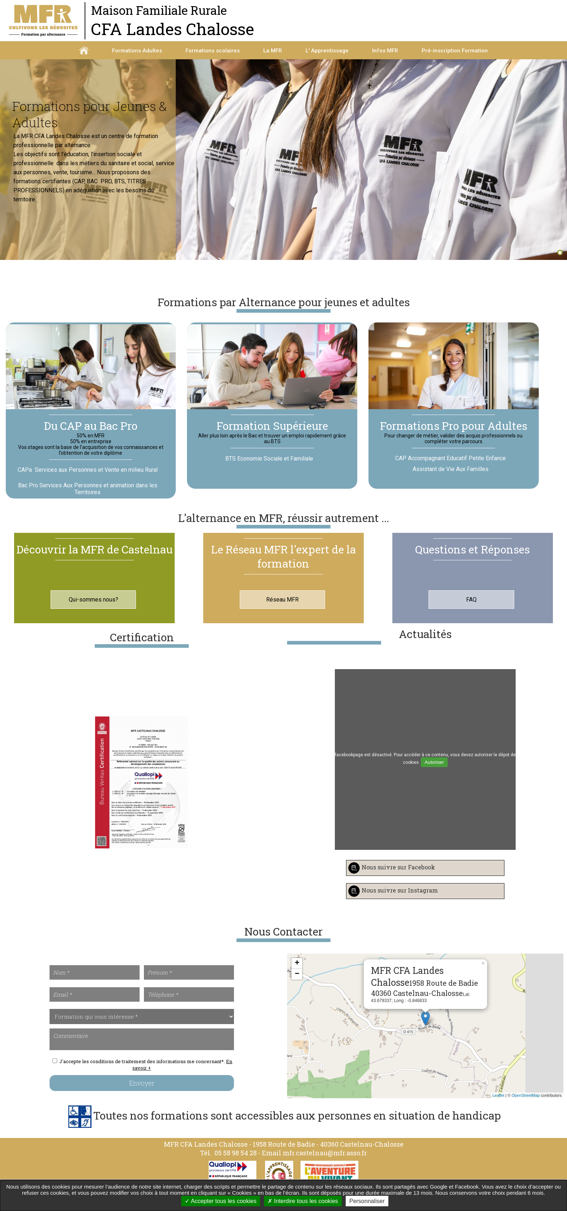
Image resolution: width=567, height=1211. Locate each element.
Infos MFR (385, 51)
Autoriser (434, 770)
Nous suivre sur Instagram (400, 898)
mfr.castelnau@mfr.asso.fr (325, 1160)
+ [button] (297, 971)
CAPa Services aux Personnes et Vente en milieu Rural (88, 478)
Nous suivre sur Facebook (398, 875)
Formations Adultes (137, 51)
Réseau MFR (282, 607)
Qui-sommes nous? (93, 607)
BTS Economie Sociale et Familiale (269, 466)
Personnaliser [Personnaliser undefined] (367, 1201)
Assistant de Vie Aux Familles (451, 477)
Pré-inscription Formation (455, 51)
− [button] (297, 982)
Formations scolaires (213, 51)
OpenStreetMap (526, 1103)
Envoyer (141, 1091)
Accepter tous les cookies (220, 1201)
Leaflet (498, 1103)
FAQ (471, 607)
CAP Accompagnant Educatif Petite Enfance (450, 466)
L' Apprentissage (327, 51)
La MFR (272, 51)
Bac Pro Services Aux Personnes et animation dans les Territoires (87, 497)
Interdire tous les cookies (303, 1201)
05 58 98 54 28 (235, 1160)
